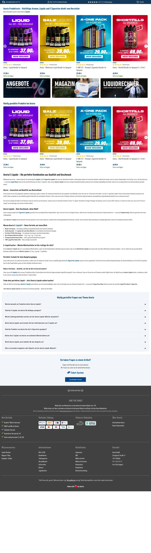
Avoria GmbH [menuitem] (116, 514)
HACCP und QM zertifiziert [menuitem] (11, 488)
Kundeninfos (79, 529)
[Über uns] (127, 16)
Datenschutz (79, 526)
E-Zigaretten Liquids (72, 322)
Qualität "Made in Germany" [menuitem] (12, 484)
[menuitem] (140, 9)
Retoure (41, 529)
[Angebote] (118, 16)
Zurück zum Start (75, 452)
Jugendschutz (43, 532)
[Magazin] (136, 16)
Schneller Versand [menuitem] (9, 492)
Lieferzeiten (42, 526)
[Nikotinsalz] (13, 16)
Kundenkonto (42, 517)
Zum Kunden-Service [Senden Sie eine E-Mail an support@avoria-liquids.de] (75, 441)
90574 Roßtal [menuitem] (116, 520)
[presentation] (5, 108)
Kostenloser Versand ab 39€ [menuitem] (12, 495)
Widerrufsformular (81, 523)
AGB (77, 517)
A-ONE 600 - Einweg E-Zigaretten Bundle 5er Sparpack (91, 130)
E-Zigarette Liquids (49, 241)
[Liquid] (5, 16)
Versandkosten (43, 523)
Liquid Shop (14, 244)
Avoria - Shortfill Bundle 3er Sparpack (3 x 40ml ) (129, 129)
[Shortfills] (24, 16)
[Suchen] (120, 9)
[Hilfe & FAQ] (144, 16)
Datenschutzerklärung (66, 473)
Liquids (27, 73)
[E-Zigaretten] (35, 16)
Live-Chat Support (117, 526)
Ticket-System (75, 434)
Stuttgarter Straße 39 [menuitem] (118, 517)
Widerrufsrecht (80, 520)
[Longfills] (57, 16)
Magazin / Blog (6, 517)
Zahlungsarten (43, 520)
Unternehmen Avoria (118, 484)
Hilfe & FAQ (42, 514)
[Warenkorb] (145, 9)
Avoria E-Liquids (26, 346)
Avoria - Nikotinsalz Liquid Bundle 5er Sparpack (55, 129)
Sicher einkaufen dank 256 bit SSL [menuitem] (14, 499)
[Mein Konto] (140, 9)
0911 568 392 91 (117, 523)
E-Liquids (37, 241)
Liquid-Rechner (6, 514)
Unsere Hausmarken (118, 487)
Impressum (79, 514)
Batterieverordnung (81, 532)
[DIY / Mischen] (47, 16)
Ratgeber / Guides (7, 520)
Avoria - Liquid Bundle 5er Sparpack (15, 129)
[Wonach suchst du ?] (75, 9)
